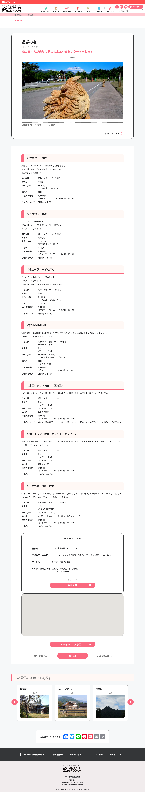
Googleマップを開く (72, 644)
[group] (34, 703)
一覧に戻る (71, 656)
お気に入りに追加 (111, 133)
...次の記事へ (104, 655)
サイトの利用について (79, 754)
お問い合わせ (57, 754)
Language (135, 7)
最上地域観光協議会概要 (34, 754)
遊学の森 (72, 585)
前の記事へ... (41, 655)
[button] (14, 702)
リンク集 (99, 754)
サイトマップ (115, 754)
